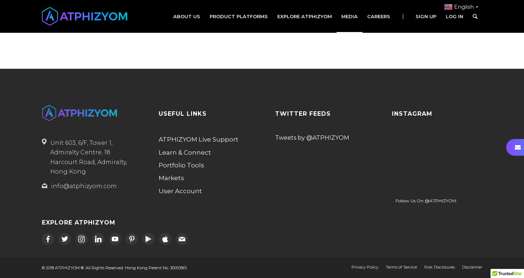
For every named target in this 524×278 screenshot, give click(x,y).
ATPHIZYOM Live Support (198, 139)
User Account (180, 191)
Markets (171, 178)
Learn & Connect (185, 152)
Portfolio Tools (181, 165)
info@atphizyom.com (84, 186)
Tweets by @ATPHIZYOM (312, 137)
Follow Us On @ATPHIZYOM (426, 200)
